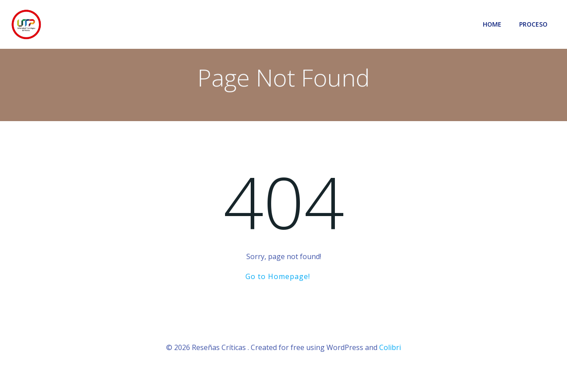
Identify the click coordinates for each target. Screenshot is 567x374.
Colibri (390, 347)
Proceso (533, 24)
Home (492, 24)
